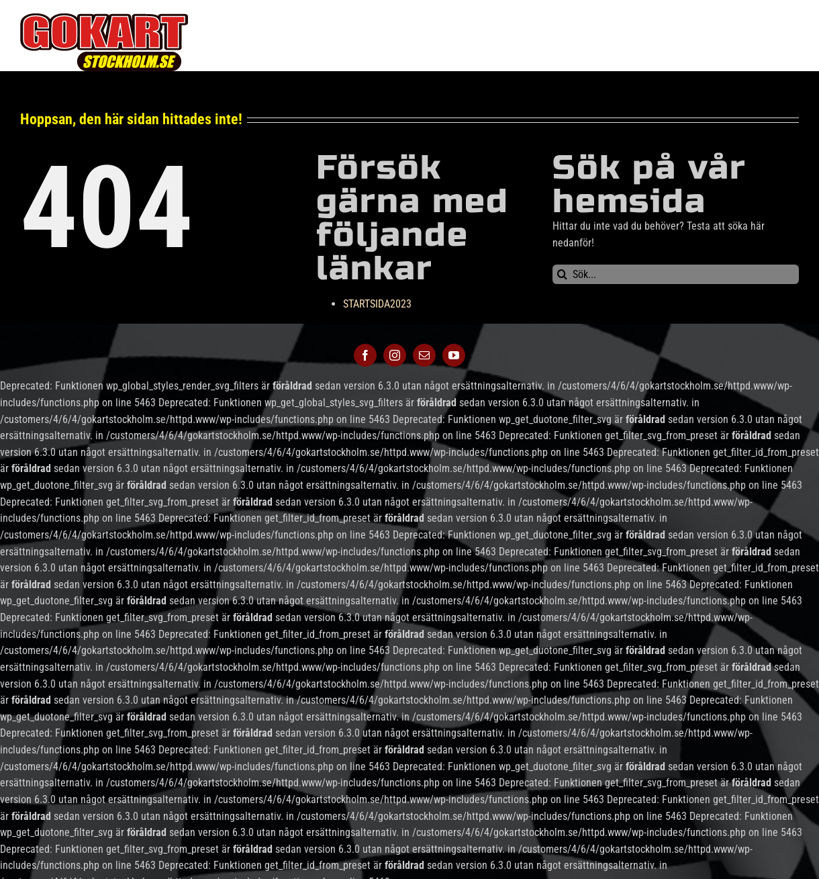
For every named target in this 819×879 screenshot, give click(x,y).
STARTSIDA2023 (377, 303)
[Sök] (562, 274)
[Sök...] (675, 274)
